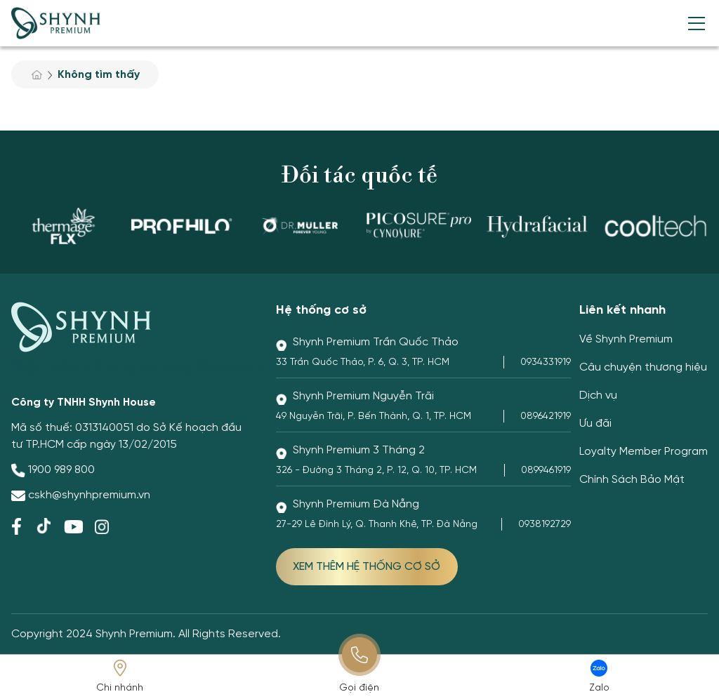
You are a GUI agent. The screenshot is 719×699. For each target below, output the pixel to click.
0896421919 (545, 416)
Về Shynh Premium (626, 339)
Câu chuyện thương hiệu (643, 367)
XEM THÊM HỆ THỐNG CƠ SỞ (366, 567)
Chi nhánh (119, 688)
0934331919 (545, 362)
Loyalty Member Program (643, 452)
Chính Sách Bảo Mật (632, 480)
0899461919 (546, 470)
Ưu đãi (595, 424)
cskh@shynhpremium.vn (89, 495)
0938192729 (544, 524)
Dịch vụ (598, 395)
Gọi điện (359, 688)
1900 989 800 (61, 470)
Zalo (599, 688)
